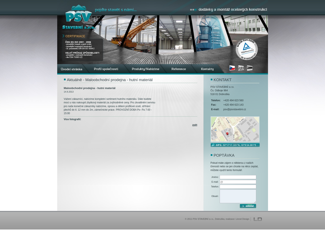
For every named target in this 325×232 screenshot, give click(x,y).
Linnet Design (242, 221)
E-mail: (215, 182)
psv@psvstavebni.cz (234, 109)
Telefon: (215, 186)
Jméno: (215, 177)
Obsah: (214, 197)
